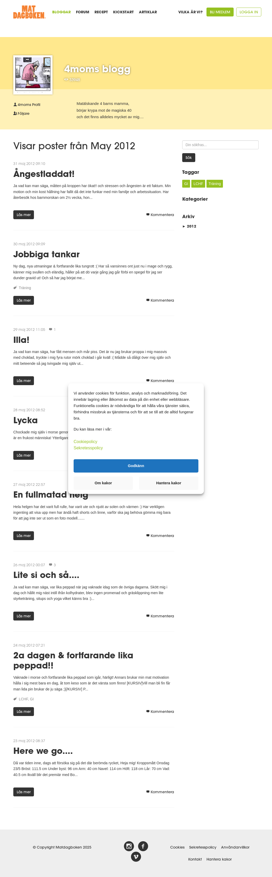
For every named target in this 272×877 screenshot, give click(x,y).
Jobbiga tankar (46, 254)
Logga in (249, 12)
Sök (189, 157)
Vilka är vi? (190, 11)
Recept (101, 11)
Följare (21, 113)
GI (32, 699)
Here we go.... (43, 750)
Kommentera (160, 214)
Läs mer (24, 214)
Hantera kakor (219, 859)
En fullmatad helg (50, 494)
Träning (25, 288)
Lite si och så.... (46, 574)
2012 (189, 226)
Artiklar (148, 11)
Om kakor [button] (103, 483)
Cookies (177, 847)
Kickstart (123, 11)
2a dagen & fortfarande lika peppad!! (73, 660)
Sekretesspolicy (202, 847)
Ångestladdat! (44, 173)
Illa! (21, 339)
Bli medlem (220, 12)
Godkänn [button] (136, 466)
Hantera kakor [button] (168, 483)
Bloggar (61, 11)
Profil (26, 104)
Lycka (25, 420)
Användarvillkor (235, 847)
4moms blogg (97, 68)
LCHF (23, 699)
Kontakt (195, 859)
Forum (82, 11)
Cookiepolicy (85, 441)
